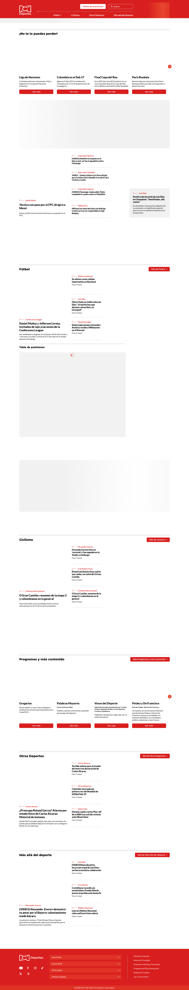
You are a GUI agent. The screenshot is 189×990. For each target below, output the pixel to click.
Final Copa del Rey (106, 77)
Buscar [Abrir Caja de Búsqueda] (115, 6)
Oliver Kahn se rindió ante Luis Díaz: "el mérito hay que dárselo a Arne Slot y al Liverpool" (86, 306)
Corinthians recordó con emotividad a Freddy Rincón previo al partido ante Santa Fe (86, 890)
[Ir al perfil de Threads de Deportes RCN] (28, 974)
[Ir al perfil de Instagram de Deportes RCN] (35, 968)
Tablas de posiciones (93, 6)
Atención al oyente (141, 956)
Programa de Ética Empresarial (146, 968)
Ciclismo (75, 15)
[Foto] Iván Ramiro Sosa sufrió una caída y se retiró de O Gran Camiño (86, 574)
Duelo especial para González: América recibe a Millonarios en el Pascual (86, 327)
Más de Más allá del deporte (152, 855)
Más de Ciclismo (158, 540)
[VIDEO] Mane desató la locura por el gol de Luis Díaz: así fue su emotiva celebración (86, 867)
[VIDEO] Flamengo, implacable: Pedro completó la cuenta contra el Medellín (88, 193)
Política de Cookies (141, 972)
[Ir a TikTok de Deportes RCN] (42, 968)
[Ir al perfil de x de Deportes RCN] (20, 974)
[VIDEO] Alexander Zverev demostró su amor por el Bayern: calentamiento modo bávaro (42, 912)
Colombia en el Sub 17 (70, 77)
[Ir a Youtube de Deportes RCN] (21, 968)
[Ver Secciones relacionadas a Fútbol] (61, 15)
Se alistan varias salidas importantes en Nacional (84, 280)
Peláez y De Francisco (145, 703)
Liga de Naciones (29, 77)
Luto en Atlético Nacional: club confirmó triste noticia (85, 912)
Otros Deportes (96, 15)
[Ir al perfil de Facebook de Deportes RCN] (27, 968)
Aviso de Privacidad (142, 960)
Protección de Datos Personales (147, 964)
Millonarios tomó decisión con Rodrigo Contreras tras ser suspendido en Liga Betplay (89, 210)
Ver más (36, 92)
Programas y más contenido (41, 659)
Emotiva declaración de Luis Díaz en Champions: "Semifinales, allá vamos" (149, 199)
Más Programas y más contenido (150, 659)
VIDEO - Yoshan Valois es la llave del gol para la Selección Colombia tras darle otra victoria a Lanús (90, 177)
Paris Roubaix (140, 77)
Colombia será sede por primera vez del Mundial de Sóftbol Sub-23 (85, 791)
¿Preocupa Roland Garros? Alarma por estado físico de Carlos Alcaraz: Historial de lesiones (43, 814)
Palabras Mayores (68, 703)
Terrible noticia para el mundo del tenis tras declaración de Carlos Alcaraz (86, 769)
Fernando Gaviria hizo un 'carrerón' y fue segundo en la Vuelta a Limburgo (86, 552)
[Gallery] (92, 66)
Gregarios (25, 703)
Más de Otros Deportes (155, 756)
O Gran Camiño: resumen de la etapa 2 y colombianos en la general (86, 596)
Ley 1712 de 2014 (141, 977)
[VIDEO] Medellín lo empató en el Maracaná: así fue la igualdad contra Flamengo (88, 160)
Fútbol (57, 15)
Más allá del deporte (123, 15)
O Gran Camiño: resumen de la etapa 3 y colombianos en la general (43, 597)
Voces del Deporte (106, 703)
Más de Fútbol (159, 269)
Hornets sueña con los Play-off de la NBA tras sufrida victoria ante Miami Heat (86, 814)
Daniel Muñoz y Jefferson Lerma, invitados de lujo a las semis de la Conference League (39, 327)
